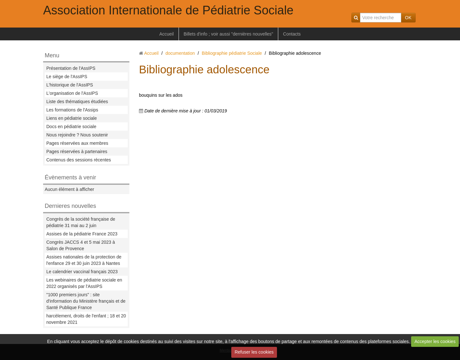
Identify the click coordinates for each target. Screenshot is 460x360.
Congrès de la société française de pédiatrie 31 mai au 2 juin (80, 222)
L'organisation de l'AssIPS (72, 93)
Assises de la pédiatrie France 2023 (82, 233)
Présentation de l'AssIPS (71, 68)
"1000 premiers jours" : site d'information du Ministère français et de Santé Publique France (86, 301)
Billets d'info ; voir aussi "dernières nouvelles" (228, 34)
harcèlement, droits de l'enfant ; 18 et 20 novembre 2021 (86, 319)
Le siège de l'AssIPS (66, 76)
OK (408, 17)
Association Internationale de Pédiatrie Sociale (168, 10)
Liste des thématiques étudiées (77, 101)
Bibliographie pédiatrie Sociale (232, 53)
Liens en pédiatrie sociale (71, 118)
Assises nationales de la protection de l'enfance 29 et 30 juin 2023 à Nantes (83, 260)
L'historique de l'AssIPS (69, 84)
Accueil (166, 34)
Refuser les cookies (253, 352)
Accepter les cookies (435, 341)
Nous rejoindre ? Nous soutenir (77, 134)
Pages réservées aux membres (77, 143)
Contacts (292, 34)
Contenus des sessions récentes (78, 159)
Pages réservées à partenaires (76, 151)
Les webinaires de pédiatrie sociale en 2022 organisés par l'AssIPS (84, 283)
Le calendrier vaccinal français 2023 (82, 271)
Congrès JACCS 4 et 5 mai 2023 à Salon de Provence (80, 245)
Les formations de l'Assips (72, 109)
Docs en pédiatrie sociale (71, 126)
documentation (180, 53)
